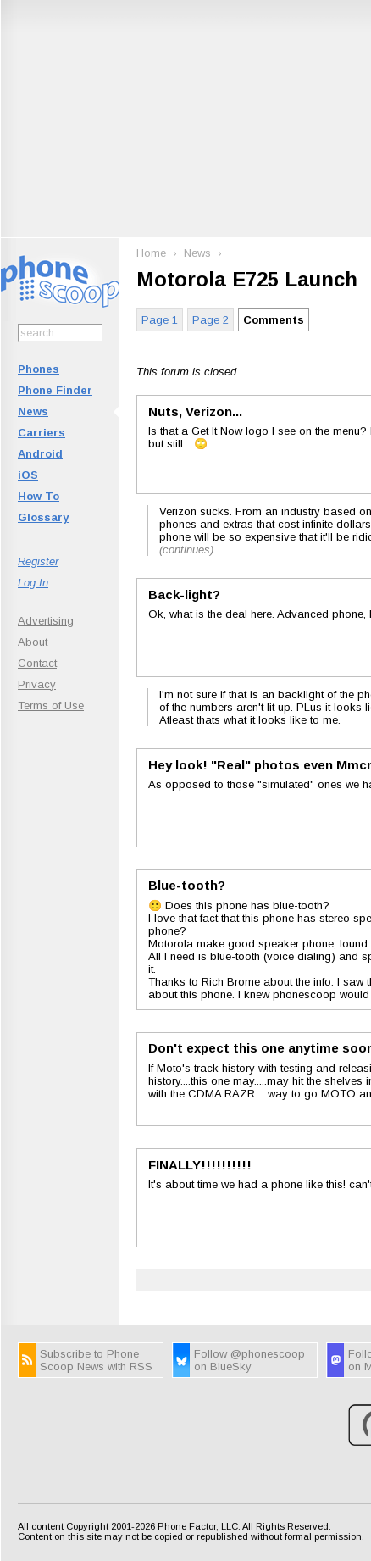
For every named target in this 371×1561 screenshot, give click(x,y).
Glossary (43, 517)
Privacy (37, 684)
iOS (28, 475)
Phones (38, 369)
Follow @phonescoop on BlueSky (249, 1360)
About (32, 642)
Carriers (41, 432)
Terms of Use (51, 705)
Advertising (46, 620)
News (33, 411)
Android (40, 453)
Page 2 (210, 320)
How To (38, 496)
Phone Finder (55, 390)
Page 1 (159, 320)
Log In (33, 582)
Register (38, 561)
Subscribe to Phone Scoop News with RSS (96, 1360)
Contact (37, 663)
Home (151, 253)
